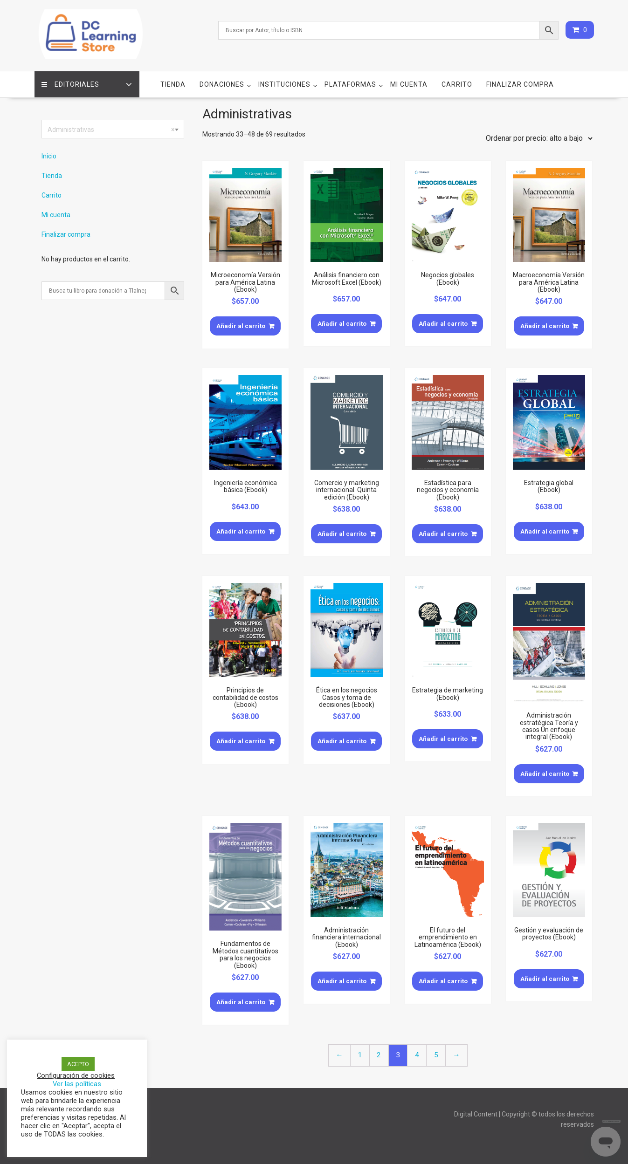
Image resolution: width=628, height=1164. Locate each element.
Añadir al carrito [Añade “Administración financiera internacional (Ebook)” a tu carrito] (341, 981)
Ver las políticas (77, 1084)
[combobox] (112, 129)
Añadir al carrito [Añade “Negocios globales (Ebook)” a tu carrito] (443, 323)
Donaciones (222, 84)
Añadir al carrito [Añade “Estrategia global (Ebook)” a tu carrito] (544, 531)
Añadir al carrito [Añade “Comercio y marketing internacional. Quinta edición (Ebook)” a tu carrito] (341, 533)
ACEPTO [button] (78, 1064)
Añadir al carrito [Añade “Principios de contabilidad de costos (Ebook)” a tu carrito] (240, 741)
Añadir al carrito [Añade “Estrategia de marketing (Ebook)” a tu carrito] (443, 738)
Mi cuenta (409, 84)
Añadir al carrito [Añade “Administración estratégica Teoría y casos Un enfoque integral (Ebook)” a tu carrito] (544, 773)
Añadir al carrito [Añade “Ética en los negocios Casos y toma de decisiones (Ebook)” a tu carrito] (341, 741)
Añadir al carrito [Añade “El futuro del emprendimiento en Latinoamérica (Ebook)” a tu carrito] (443, 981)
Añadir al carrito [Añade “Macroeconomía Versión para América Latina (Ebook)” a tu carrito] (544, 325)
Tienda (173, 84)
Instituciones (284, 84)
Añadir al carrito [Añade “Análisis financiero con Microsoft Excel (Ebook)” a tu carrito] (341, 323)
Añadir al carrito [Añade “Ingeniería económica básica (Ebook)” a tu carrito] (240, 531)
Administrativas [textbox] (111, 129)
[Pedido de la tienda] (537, 138)
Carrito (457, 84)
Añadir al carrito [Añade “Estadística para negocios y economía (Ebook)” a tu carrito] (443, 533)
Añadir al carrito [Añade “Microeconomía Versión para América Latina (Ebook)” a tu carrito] (240, 325)
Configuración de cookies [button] (76, 1075)
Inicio (48, 156)
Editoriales (70, 84)
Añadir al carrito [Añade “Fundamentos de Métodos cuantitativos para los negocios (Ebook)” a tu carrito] (240, 1002)
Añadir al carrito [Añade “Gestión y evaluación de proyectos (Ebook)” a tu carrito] (544, 978)
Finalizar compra (520, 84)
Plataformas (350, 84)
